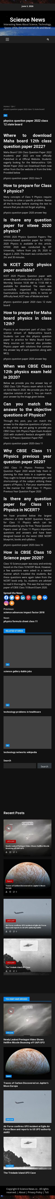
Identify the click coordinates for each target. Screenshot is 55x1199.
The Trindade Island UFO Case (27, 1153)
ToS (47, 1192)
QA (5, 115)
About (22, 1192)
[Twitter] (11, 597)
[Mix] (39, 597)
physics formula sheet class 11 (27, 619)
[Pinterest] (28, 597)
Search (7, 760)
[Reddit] (17, 597)
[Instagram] (6, 603)
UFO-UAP (10, 841)
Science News (27, 19)
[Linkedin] (22, 597)
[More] (11, 603)
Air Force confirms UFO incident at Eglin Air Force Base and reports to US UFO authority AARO (27, 1106)
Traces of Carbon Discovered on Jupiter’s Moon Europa (27, 1063)
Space (9, 881)
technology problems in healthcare (27, 692)
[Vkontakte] (44, 597)
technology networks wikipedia (27, 732)
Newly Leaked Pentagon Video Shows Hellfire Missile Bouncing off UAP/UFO (27, 1020)
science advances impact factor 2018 (27, 610)
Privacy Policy (35, 1192)
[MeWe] (33, 597)
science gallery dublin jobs (27, 651)
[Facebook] (6, 597)
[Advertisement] (27, 74)
